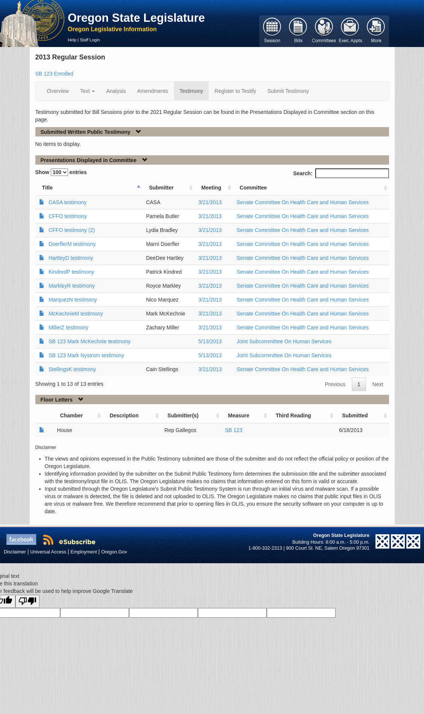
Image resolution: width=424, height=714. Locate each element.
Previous (335, 384)
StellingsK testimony (72, 369)
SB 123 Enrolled (54, 74)
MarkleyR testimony (72, 286)
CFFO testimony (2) (72, 230)
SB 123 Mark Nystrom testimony (86, 355)
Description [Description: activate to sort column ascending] (123, 415)
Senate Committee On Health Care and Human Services (303, 202)
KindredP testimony (71, 272)
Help (72, 40)
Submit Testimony (288, 91)
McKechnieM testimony (76, 314)
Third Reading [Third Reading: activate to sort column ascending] (293, 415)
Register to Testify (235, 91)
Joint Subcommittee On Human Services (284, 341)
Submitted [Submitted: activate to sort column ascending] (355, 415)
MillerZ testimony (68, 327)
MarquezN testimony (73, 300)
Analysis (116, 91)
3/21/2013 (210, 202)
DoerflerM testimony (72, 244)
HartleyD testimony (71, 258)
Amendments (152, 91)
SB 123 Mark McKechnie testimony (90, 341)
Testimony (191, 91)
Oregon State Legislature (136, 17)
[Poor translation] (27, 601)
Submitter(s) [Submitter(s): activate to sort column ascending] (182, 415)
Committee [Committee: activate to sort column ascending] (253, 188)
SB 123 (233, 430)
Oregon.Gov (114, 552)
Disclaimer (15, 552)
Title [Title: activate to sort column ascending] (47, 188)
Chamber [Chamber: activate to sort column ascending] (71, 415)
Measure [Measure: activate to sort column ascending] (238, 415)
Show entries (61, 172)
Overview (58, 91)
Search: (341, 173)
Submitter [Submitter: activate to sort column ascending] (161, 188)
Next (377, 384)
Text (87, 91)
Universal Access (48, 552)
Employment (84, 552)
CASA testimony (68, 202)
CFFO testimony (68, 216)
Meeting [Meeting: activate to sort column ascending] (211, 188)
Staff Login (90, 40)
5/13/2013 (210, 341)
